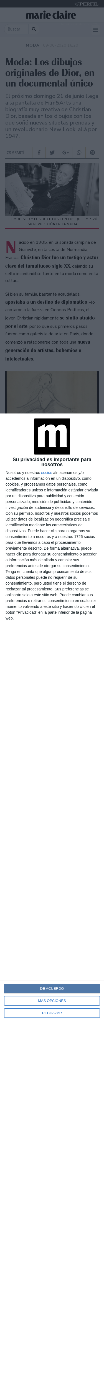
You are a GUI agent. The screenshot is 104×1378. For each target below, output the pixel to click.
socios (46, 472)
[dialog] (52, 895)
